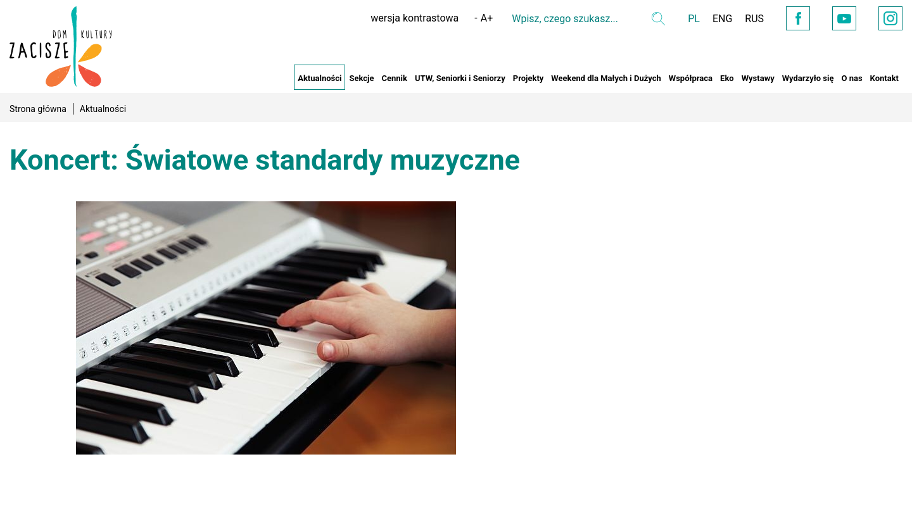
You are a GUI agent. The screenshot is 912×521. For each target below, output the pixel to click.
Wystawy (758, 78)
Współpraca (690, 78)
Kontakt (884, 78)
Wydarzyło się (808, 78)
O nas (851, 78)
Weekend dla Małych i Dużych (606, 78)
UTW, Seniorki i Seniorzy (460, 78)
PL (694, 19)
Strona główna (38, 109)
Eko (727, 78)
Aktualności (319, 78)
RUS (754, 19)
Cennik (394, 78)
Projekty (528, 78)
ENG (722, 19)
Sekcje (361, 78)
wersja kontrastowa (414, 18)
